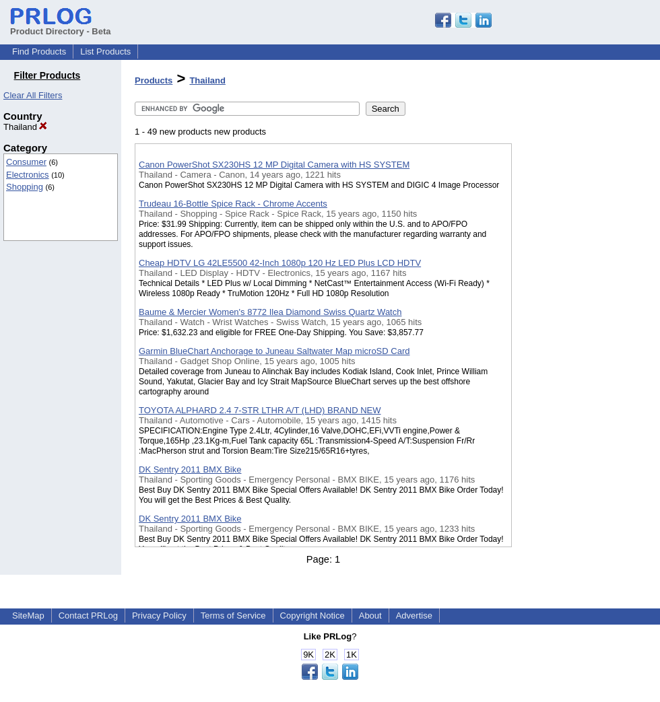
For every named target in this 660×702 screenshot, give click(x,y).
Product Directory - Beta (60, 26)
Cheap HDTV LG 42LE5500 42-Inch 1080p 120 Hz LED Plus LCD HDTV (280, 263)
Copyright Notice (312, 615)
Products (153, 80)
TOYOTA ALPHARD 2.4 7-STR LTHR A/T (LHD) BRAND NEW (260, 410)
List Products (105, 51)
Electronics (27, 175)
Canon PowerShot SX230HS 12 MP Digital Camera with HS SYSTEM (274, 165)
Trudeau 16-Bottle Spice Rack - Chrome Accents (233, 204)
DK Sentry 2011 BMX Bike (190, 469)
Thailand (25, 127)
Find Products (39, 51)
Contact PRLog (88, 615)
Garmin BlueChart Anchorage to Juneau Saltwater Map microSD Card (274, 351)
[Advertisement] (579, 349)
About (370, 615)
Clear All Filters (32, 95)
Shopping (24, 187)
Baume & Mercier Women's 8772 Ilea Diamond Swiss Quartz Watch (270, 312)
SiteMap (28, 615)
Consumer (26, 162)
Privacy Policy (159, 615)
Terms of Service (233, 615)
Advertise (414, 615)
